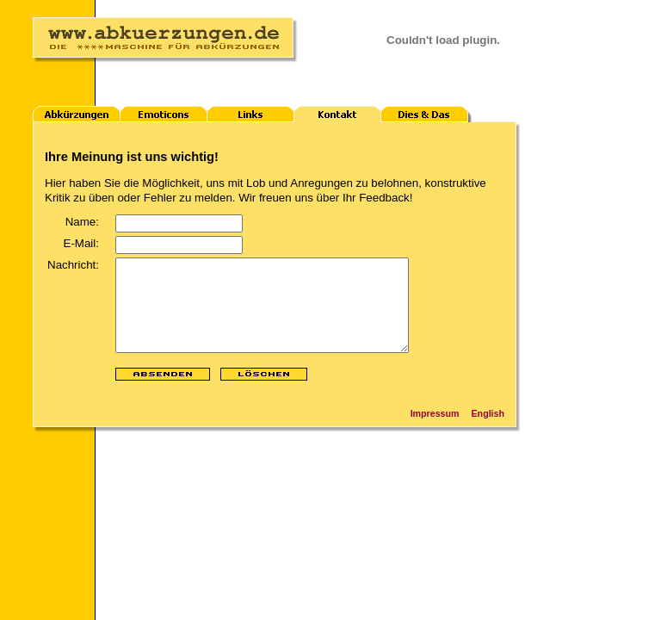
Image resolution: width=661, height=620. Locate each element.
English (488, 431)
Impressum (435, 431)
